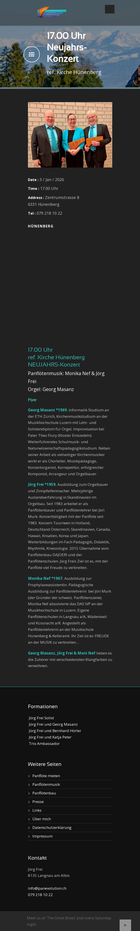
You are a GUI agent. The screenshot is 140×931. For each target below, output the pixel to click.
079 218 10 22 (40, 894)
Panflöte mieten (46, 775)
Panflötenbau (44, 793)
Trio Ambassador (44, 743)
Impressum (42, 836)
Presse (38, 801)
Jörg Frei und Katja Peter (49, 737)
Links (36, 810)
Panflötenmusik (46, 784)
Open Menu (109, 9)
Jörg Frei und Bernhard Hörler (54, 730)
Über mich (41, 818)
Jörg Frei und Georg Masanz (53, 724)
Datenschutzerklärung (51, 827)
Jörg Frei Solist (41, 717)
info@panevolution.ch (47, 888)
